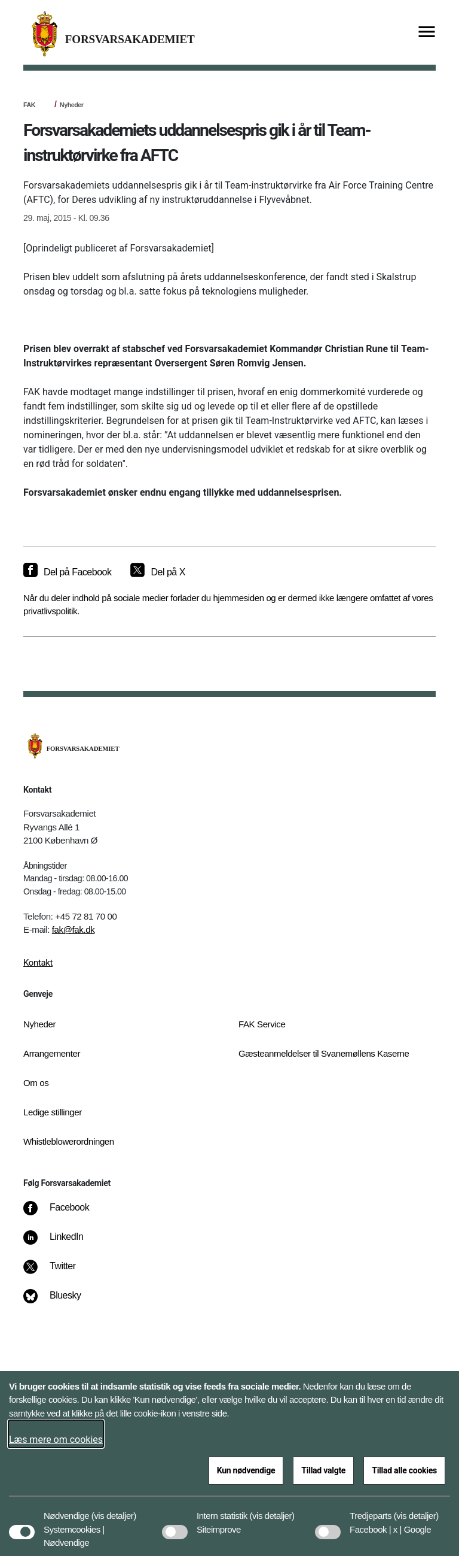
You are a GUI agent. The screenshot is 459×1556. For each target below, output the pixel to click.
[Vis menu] (427, 33)
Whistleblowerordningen (68, 1141)
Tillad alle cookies (404, 1470)
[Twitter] (58, 1272)
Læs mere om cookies (56, 1439)
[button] (113, 1510)
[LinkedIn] (62, 1243)
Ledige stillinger (52, 1112)
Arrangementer (51, 1053)
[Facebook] (64, 1213)
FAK (29, 104)
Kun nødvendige (246, 1470)
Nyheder (72, 104)
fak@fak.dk (73, 929)
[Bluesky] (60, 1301)
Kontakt (38, 962)
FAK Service (261, 1024)
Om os (35, 1083)
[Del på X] (157, 572)
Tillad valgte (323, 1470)
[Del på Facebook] (67, 572)
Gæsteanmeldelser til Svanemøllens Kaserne (323, 1053)
